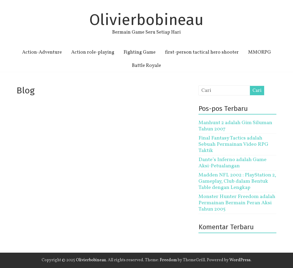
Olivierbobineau (146, 19)
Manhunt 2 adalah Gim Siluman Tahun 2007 (235, 126)
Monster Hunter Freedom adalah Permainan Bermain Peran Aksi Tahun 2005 (236, 203)
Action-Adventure (42, 52)
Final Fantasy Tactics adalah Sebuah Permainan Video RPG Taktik (233, 144)
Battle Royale (146, 65)
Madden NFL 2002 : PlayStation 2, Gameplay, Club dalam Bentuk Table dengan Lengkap (237, 181)
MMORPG (259, 52)
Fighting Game (140, 52)
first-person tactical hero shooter (202, 52)
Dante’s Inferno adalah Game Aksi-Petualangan (232, 163)
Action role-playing (92, 52)
